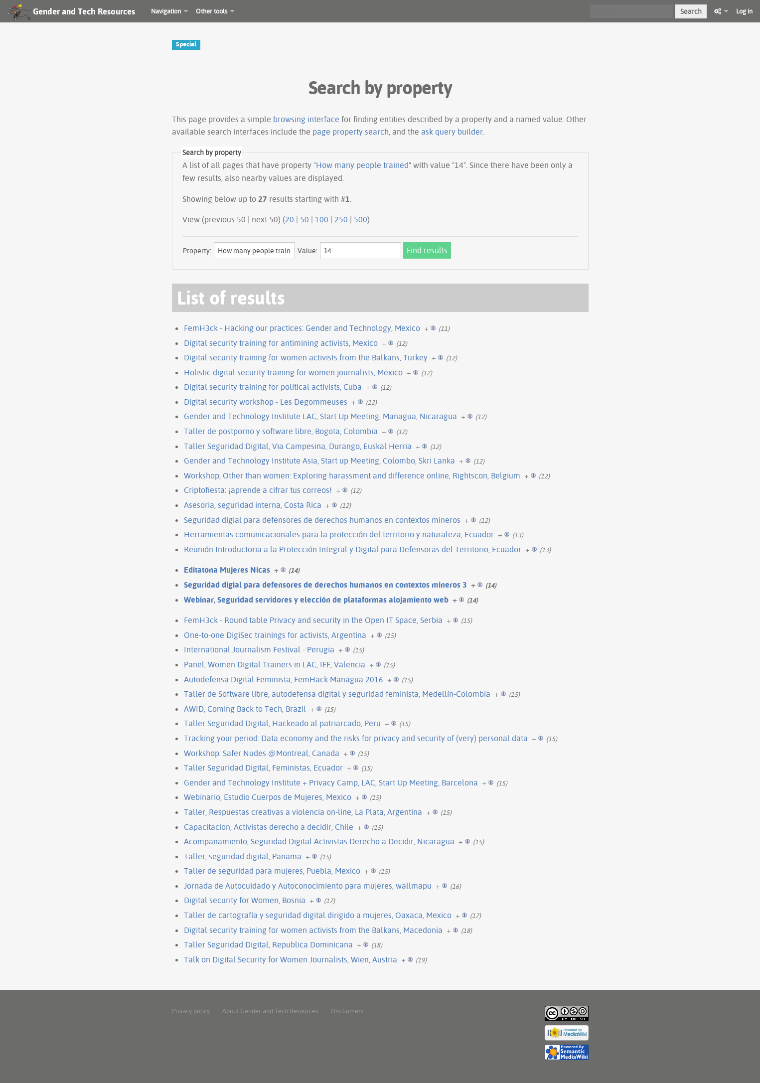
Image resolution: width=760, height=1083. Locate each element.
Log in (744, 11)
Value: (307, 250)
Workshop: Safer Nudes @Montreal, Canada (261, 753)
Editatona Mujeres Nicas (227, 570)
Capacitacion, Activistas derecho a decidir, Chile (268, 827)
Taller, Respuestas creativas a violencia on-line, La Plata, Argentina (303, 812)
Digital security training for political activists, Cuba (273, 387)
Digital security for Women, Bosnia (244, 900)
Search (691, 11)
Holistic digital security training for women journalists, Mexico (293, 372)
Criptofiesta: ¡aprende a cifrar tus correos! (258, 490)
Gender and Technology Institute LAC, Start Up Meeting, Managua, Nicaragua (320, 416)
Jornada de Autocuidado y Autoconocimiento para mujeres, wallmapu (308, 886)
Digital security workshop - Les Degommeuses (265, 402)
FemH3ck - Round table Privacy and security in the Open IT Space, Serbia (313, 620)
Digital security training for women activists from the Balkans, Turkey (306, 357)
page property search (350, 132)
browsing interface (306, 119)
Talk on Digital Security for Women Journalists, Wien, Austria (290, 959)
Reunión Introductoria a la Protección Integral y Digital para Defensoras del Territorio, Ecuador (352, 549)
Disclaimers (347, 1011)
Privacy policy (191, 1011)
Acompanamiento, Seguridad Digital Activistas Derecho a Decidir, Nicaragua (319, 841)
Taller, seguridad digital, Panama (243, 856)
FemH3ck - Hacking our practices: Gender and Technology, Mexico (302, 328)
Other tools (211, 11)
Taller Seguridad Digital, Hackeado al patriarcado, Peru (282, 723)
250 (341, 219)
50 (304, 219)
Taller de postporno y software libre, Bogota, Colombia (281, 431)
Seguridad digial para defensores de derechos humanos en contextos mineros (322, 520)
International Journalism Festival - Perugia (259, 649)
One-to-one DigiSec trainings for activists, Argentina (275, 635)
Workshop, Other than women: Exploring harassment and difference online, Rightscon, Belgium (352, 475)
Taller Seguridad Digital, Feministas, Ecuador (263, 768)
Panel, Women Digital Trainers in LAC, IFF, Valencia (274, 664)
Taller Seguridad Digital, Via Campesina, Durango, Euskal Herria (298, 446)
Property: (197, 250)
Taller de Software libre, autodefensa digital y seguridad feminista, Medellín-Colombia (337, 694)
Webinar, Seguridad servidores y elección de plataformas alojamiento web (316, 600)
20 (289, 219)
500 (360, 219)
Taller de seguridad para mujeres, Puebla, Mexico (272, 871)
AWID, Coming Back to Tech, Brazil (245, 709)
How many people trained (362, 165)
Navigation (166, 11)
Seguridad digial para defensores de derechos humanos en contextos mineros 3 (325, 585)
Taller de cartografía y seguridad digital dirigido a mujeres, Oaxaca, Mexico (318, 915)
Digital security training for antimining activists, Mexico (281, 343)
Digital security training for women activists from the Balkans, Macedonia (313, 930)
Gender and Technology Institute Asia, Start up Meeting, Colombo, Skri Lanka (319, 460)
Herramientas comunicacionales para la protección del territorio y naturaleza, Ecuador (339, 534)
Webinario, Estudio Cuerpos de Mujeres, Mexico (267, 797)
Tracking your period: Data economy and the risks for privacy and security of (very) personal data (356, 738)
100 (321, 219)
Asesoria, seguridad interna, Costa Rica (252, 505)
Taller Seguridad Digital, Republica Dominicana (268, 944)
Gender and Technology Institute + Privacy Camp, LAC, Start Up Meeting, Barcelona (331, 782)
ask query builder (452, 132)
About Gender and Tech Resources (270, 1011)
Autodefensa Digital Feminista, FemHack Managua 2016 (283, 679)
